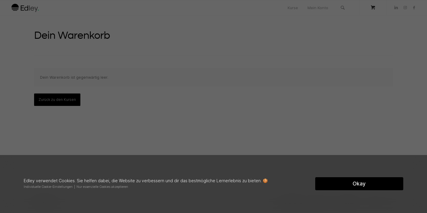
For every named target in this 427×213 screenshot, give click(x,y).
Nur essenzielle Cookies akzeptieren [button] (102, 187)
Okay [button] (359, 183)
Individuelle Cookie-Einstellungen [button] (49, 187)
